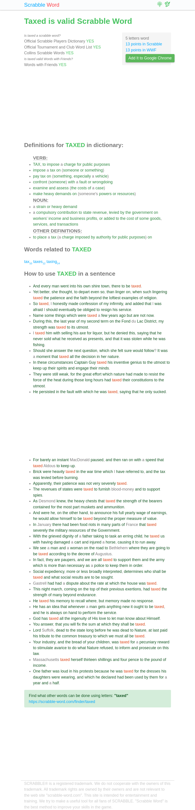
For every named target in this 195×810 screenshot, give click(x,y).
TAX (36, 164)
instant (63, 460)
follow (149, 350)
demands (63, 194)
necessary (75, 565)
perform (89, 612)
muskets (88, 507)
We (36, 548)
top (92, 589)
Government (108, 530)
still (55, 374)
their (52, 368)
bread (77, 642)
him (49, 333)
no (133, 601)
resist (153, 374)
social (66, 577)
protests (86, 671)
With (37, 536)
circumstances (60, 362)
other (73, 513)
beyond (95, 298)
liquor (97, 333)
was (158, 303)
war (90, 471)
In (34, 362)
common (69, 636)
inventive (121, 362)
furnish (104, 489)
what (56, 339)
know (130, 618)
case (99, 188)
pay (36, 176)
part (76, 507)
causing (124, 542)
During (39, 321)
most (67, 507)
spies (37, 495)
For (36, 460)
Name (38, 315)
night (46, 589)
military (61, 530)
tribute (44, 636)
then (117, 460)
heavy (49, 194)
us (163, 536)
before (58, 477)
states (67, 489)
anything (114, 606)
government (142, 212)
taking (98, 536)
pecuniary (147, 642)
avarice (60, 648)
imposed (82, 237)
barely (45, 460)
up (45, 368)
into (73, 286)
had (129, 374)
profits (91, 218)
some (144, 218)
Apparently (42, 483)
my (106, 303)
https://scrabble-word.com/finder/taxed (62, 701)
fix (79, 624)
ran (125, 460)
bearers (155, 501)
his (79, 286)
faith (84, 298)
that (148, 303)
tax (52, 170)
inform (124, 648)
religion (150, 298)
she (55, 292)
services (40, 224)
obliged (89, 309)
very (96, 483)
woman (76, 548)
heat (57, 380)
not (142, 315)
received (74, 339)
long (88, 380)
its (73, 327)
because (101, 671)
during (67, 380)
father (87, 536)
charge (70, 164)
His (95, 618)
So (35, 303)
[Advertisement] (97, 105)
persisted (47, 392)
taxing (53, 261)
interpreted (112, 571)
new (126, 606)
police (99, 565)
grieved (54, 536)
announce (102, 513)
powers (105, 194)
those (79, 380)
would (138, 350)
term (105, 321)
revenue (100, 212)
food (83, 524)
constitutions (142, 380)
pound (156, 659)
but (129, 315)
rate (100, 583)
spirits (62, 368)
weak (63, 374)
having (47, 542)
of (89, 188)
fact (40, 560)
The (36, 489)
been (74, 524)
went (64, 286)
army (160, 560)
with (71, 182)
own (86, 286)
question (89, 350)
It (158, 350)
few (104, 315)
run (142, 542)
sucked (159, 392)
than (110, 292)
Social (38, 571)
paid (163, 630)
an (54, 460)
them (136, 560)
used (139, 677)
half (56, 683)
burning (71, 477)
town (105, 286)
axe (83, 333)
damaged (62, 542)
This (36, 589)
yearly (130, 513)
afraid (38, 309)
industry (48, 642)
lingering (159, 292)
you (66, 624)
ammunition (114, 507)
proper (119, 518)
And (36, 286)
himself (66, 518)
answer (60, 350)
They (37, 374)
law (36, 653)
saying (143, 333)
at (106, 583)
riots (92, 524)
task (113, 536)
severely (108, 483)
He (35, 392)
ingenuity (79, 618)
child (138, 536)
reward (163, 642)
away (150, 542)
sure (128, 350)
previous (116, 589)
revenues (49, 489)
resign (106, 309)
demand (70, 206)
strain (41, 206)
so (102, 292)
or (82, 170)
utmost (82, 327)
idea (55, 606)
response (145, 601)
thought (65, 292)
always (56, 612)
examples (130, 298)
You (36, 624)
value (152, 518)
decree (84, 554)
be (128, 286)
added (109, 218)
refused (106, 648)
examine (40, 188)
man (55, 286)
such (147, 292)
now (150, 315)
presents (95, 339)
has (42, 606)
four (124, 659)
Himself (153, 618)
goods (155, 218)
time (98, 471)
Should (39, 350)
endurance (86, 595)
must (119, 636)
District (150, 321)
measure (134, 518)
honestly (60, 303)
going (160, 548)
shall (157, 571)
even (95, 292)
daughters (41, 677)
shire (96, 286)
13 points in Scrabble (144, 44)
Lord (37, 630)
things (60, 315)
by (122, 212)
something (94, 170)
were (82, 315)
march (56, 589)
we (87, 560)
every (46, 286)
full (121, 513)
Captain (81, 362)
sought (107, 577)
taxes (39, 261)
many (106, 524)
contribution (67, 212)
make (38, 194)
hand (83, 513)
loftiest (115, 298)
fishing (38, 345)
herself (77, 659)
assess (62, 188)
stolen (137, 339)
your (91, 642)
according (57, 554)
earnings (158, 513)
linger (120, 292)
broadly (95, 571)
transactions (67, 224)
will (73, 624)
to (44, 164)
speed (150, 460)
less (84, 571)
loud (64, 671)
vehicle (101, 176)
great (87, 374)
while (147, 339)
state (87, 212)
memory (63, 601)
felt (120, 350)
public (87, 164)
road (100, 548)
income (54, 218)
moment (43, 356)
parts (116, 524)
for (79, 164)
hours (98, 380)
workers (40, 218)
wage (141, 513)
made (73, 303)
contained (41, 507)
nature (113, 356)
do (74, 648)
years (113, 315)
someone (71, 170)
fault (83, 182)
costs (82, 188)
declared (108, 677)
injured (95, 542)
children (103, 642)
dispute (72, 583)
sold (47, 339)
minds (104, 368)
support (153, 489)
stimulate (45, 648)
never (38, 339)
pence (133, 659)
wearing (68, 677)
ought (138, 606)
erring (128, 536)
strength (40, 327)
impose (53, 164)
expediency (54, 571)
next (77, 350)
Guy (92, 362)
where (134, 548)
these (42, 362)
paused (97, 460)
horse (110, 542)
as (85, 339)
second (93, 321)
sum (92, 624)
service (125, 309)
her (104, 356)
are (136, 315)
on (58, 170)
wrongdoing (102, 182)
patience (57, 298)
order (137, 565)
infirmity (116, 303)
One (36, 671)
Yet (36, 292)
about (85, 583)
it (122, 339)
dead (60, 630)
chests (91, 501)
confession (88, 303)
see (43, 548)
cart (77, 542)
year (71, 321)
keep (37, 368)
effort (97, 374)
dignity (68, 536)
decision (88, 356)
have (120, 471)
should (52, 309)
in (98, 356)
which (72, 315)
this (49, 321)
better (44, 292)
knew (60, 501)
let (114, 618)
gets (101, 606)
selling (66, 333)
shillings (105, 659)
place (42, 237)
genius (136, 362)
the (73, 188)
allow (54, 518)
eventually (67, 309)
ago (122, 315)
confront (40, 182)
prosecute (147, 648)
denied (122, 333)
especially (82, 176)
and (52, 188)
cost (130, 218)
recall (80, 601)
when (137, 292)
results (77, 577)
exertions (133, 589)
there (116, 286)
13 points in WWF (141, 50)
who (147, 571)
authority (103, 237)
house (132, 583)
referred (132, 471)
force (37, 380)
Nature (140, 630)
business (77, 218)
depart (84, 292)
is (45, 565)
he (113, 333)
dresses (153, 671)
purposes (102, 164)
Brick (37, 471)
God (36, 618)
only (148, 392)
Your (37, 642)
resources (125, 194)
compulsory (46, 212)
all (72, 356)
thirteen (90, 659)
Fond (126, 321)
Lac (140, 321)
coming (70, 589)
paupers (68, 560)
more (52, 565)
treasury (85, 636)
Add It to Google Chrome (150, 58)
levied (114, 212)
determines (133, 571)
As (35, 501)
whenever (76, 606)
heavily (58, 471)
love (102, 618)
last (63, 321)
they (144, 548)
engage (82, 368)
